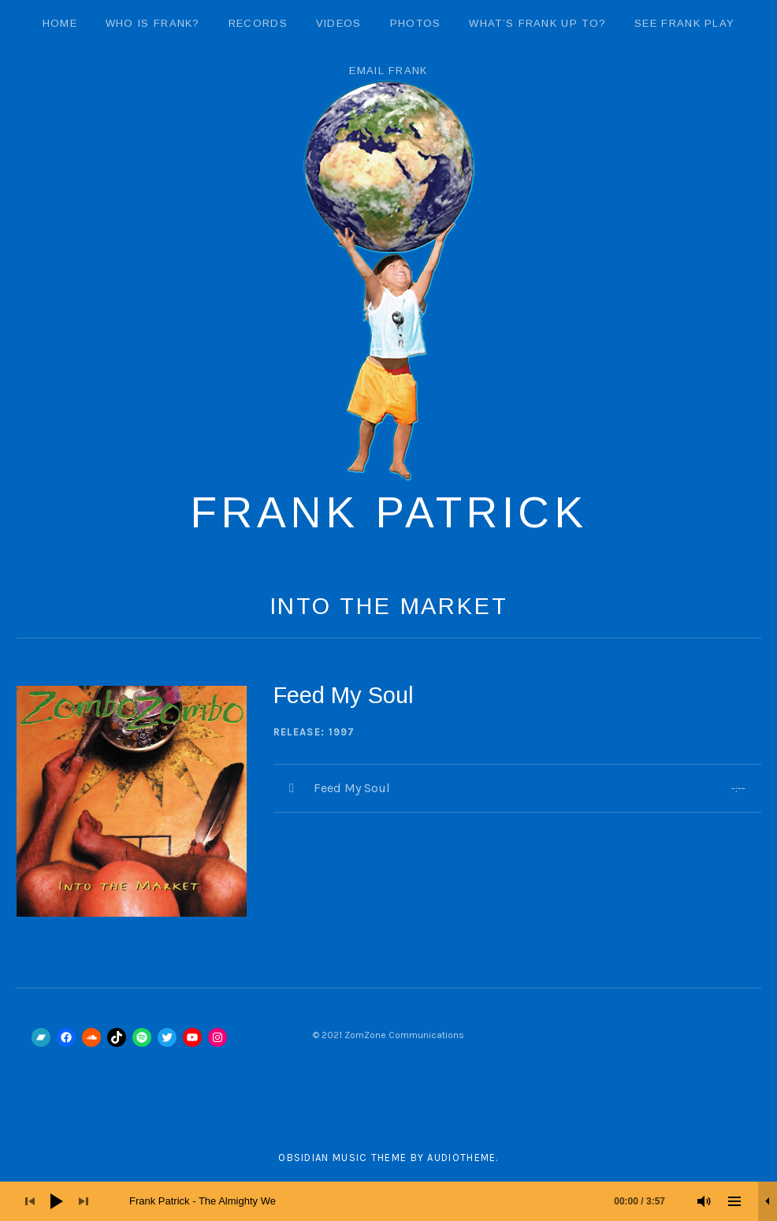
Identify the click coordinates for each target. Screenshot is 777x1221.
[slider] (405, 1201)
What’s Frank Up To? (537, 23)
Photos (415, 23)
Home (60, 23)
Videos (339, 23)
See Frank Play (684, 23)
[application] (388, 1201)
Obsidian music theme (342, 1157)
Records (258, 23)
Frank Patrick (389, 512)
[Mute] (704, 1201)
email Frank (388, 70)
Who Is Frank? (153, 23)
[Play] (56, 1201)
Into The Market (389, 606)
